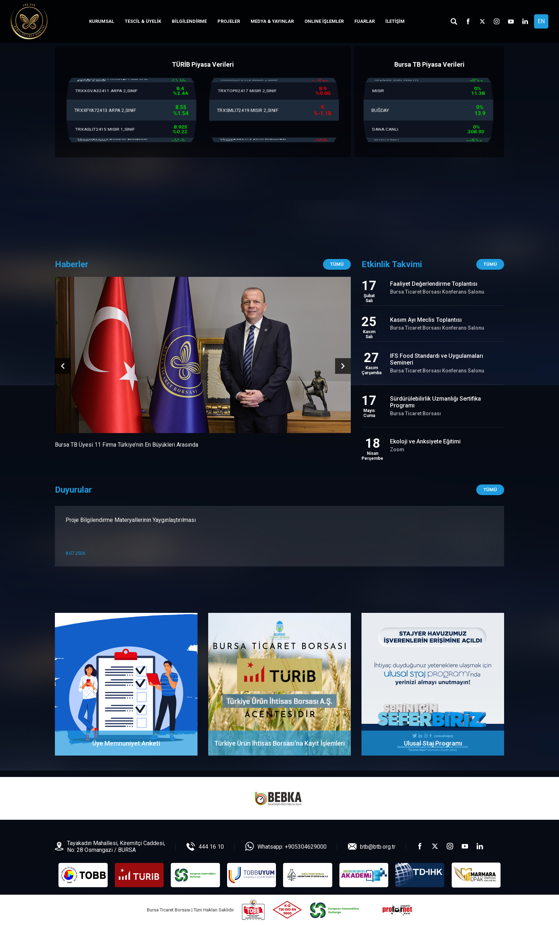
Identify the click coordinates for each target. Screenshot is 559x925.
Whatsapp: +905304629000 (292, 846)
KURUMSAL (101, 21)
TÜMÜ (490, 489)
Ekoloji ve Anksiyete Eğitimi (425, 441)
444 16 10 (211, 846)
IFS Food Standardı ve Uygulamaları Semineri (436, 359)
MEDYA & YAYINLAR (272, 21)
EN (541, 21)
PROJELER (228, 21)
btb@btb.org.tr (377, 846)
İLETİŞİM (395, 21)
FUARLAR (364, 21)
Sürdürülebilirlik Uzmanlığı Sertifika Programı (435, 402)
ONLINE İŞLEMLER (324, 21)
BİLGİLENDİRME (189, 21)
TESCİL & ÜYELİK (143, 21)
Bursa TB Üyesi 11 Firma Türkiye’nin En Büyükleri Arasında (126, 444)
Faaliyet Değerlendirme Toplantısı (433, 283)
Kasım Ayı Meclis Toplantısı (426, 319)
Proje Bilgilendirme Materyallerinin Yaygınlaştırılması (131, 520)
